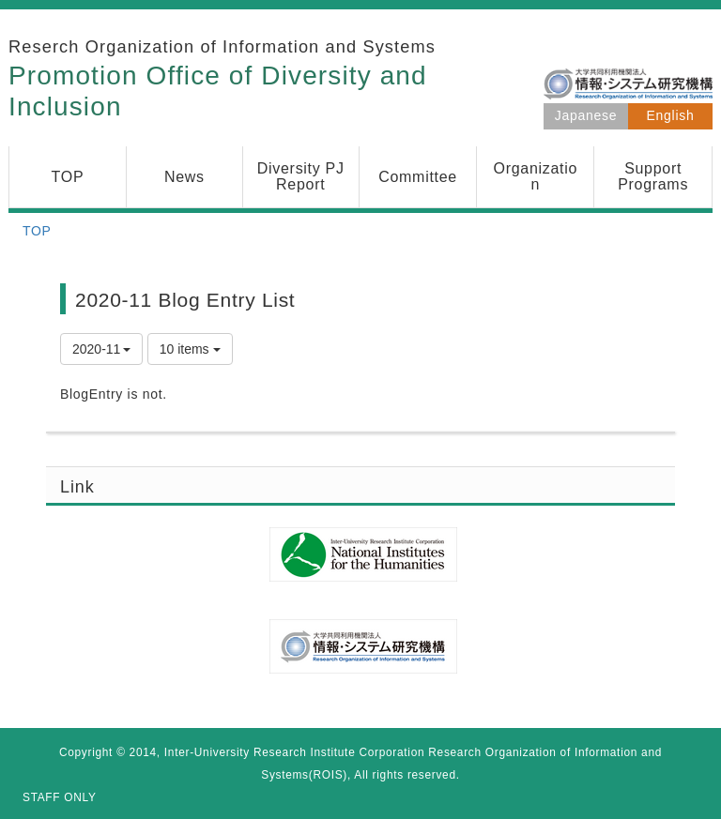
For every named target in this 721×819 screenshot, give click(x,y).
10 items (190, 348)
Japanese (586, 115)
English (671, 115)
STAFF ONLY (60, 797)
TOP (37, 230)
